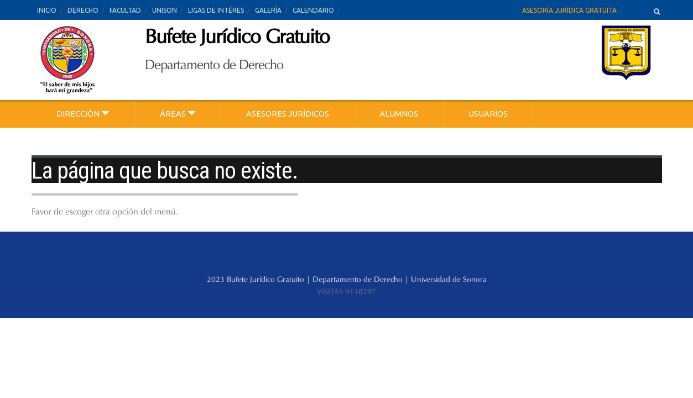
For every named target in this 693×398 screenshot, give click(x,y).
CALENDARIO (313, 10)
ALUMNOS (398, 113)
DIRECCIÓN (83, 113)
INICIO (46, 10)
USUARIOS (488, 113)
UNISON (164, 10)
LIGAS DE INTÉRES (216, 10)
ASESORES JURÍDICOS (287, 113)
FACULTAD (125, 10)
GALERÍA (268, 10)
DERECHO (82, 10)
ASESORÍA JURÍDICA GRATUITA (569, 10)
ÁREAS (178, 113)
